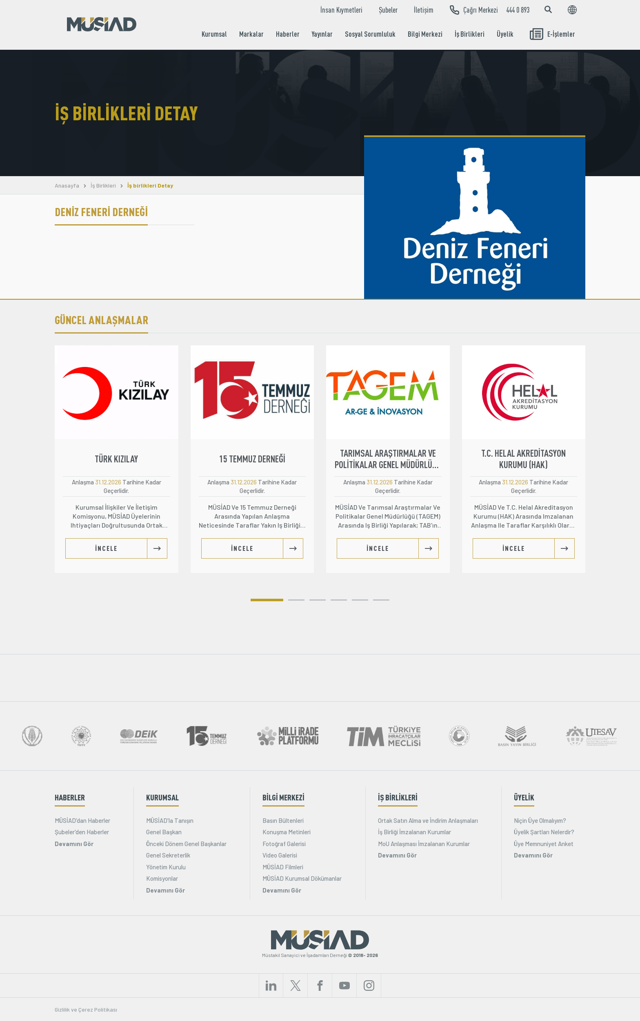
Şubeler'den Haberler (82, 831)
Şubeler (388, 9)
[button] (267, 600)
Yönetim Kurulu (166, 867)
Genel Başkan (164, 831)
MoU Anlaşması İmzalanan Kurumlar (424, 843)
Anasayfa (67, 185)
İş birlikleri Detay (150, 185)
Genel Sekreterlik (168, 855)
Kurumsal (214, 34)
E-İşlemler (552, 34)
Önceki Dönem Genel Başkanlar (186, 843)
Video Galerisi (279, 855)
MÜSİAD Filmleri (282, 867)
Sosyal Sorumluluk (370, 34)
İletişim (423, 9)
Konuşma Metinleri (286, 831)
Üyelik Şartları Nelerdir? (544, 831)
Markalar (251, 34)
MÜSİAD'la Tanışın (169, 820)
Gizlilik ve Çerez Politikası (86, 1009)
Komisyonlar (162, 878)
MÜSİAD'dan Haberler (82, 820)
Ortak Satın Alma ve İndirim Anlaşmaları (428, 820)
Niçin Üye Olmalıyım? (540, 820)
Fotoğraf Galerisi (284, 843)
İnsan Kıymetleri (341, 9)
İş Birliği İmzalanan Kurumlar (414, 831)
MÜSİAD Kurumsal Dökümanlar (302, 878)
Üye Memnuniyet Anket (543, 843)
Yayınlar (322, 34)
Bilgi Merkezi (425, 34)
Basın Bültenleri (283, 820)
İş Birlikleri (469, 34)
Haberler (288, 34)
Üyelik (505, 34)
